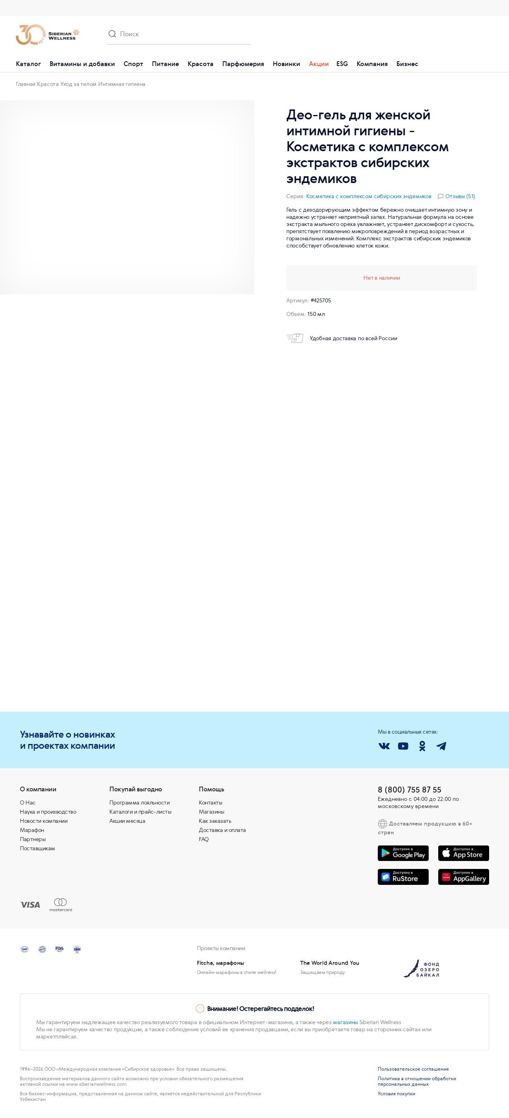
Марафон (32, 830)
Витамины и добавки (82, 63)
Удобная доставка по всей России (341, 338)
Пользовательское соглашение (413, 1069)
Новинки (286, 63)
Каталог (28, 63)
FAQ (204, 839)
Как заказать (215, 820)
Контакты (210, 802)
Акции (319, 63)
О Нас (28, 802)
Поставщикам (37, 848)
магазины (345, 1022)
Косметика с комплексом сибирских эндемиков (368, 196)
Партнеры (32, 839)
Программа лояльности (139, 802)
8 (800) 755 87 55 (409, 789)
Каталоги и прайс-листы (140, 811)
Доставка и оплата (222, 830)
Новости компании (43, 820)
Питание (165, 63)
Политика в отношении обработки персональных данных (417, 1081)
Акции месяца (127, 820)
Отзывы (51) (460, 196)
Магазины (211, 811)
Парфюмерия (243, 63)
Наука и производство (48, 811)
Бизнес (407, 63)
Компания (372, 63)
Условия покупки (396, 1094)
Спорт (133, 63)
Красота (201, 63)
